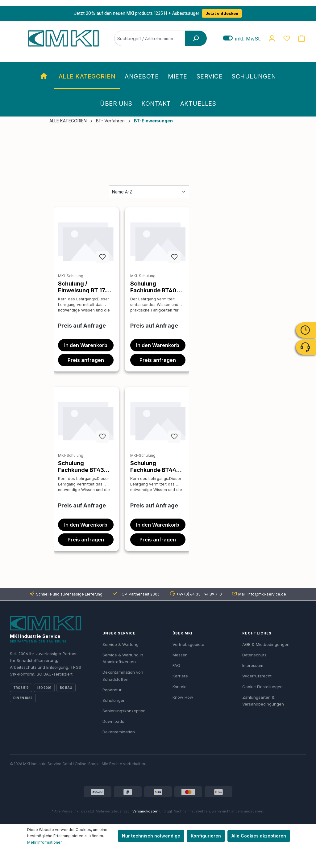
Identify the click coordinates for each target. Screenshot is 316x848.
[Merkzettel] (286, 38)
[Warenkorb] (301, 38)
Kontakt (180, 686)
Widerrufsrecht (257, 675)
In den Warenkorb (85, 345)
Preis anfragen (86, 360)
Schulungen (114, 700)
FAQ (176, 665)
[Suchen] (196, 38)
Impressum (252, 665)
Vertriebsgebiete (188, 644)
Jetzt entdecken (222, 13)
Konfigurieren (206, 835)
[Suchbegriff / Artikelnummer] (160, 38)
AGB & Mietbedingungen (265, 644)
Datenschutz (254, 654)
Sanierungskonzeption (124, 710)
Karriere (180, 675)
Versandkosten (145, 811)
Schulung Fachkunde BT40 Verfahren (153, 286)
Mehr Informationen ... (46, 842)
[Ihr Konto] (271, 38)
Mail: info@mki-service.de (262, 594)
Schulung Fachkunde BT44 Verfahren (153, 466)
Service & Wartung (120, 644)
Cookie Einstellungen (262, 686)
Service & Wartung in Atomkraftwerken (122, 658)
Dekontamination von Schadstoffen (122, 675)
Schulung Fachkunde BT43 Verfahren (81, 466)
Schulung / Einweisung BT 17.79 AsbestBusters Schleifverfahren (85, 286)
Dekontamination (118, 731)
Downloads (113, 721)
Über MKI (183, 633)
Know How (183, 697)
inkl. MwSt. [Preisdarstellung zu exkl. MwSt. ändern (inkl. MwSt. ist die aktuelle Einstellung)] (241, 38)
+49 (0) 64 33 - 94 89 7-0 (199, 594)
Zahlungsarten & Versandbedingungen (263, 700)
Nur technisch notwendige (151, 835)
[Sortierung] (149, 191)
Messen (180, 654)
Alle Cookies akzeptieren (258, 835)
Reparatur (112, 689)
